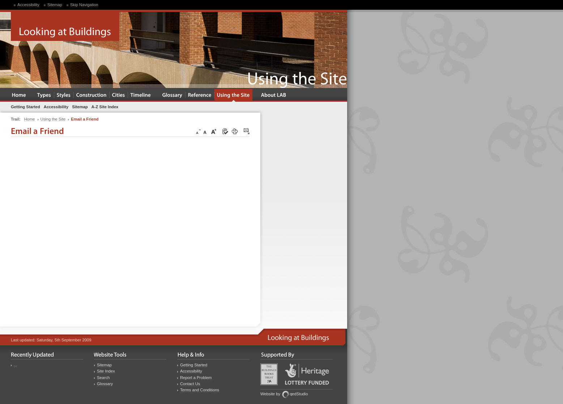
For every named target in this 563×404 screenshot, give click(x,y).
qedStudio (299, 394)
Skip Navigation (84, 5)
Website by (270, 394)
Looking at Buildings (65, 26)
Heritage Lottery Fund (307, 374)
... (15, 365)
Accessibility (28, 5)
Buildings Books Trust (269, 374)
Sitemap (54, 5)
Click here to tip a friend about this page (247, 131)
